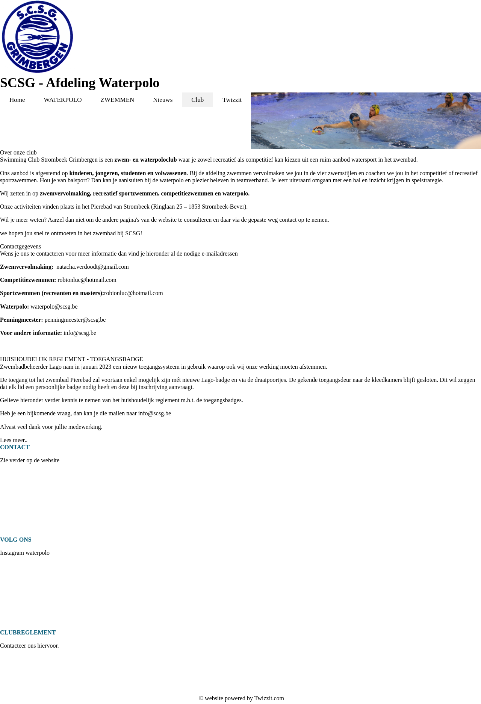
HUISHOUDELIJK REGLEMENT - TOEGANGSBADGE (71, 359)
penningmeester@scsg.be (75, 319)
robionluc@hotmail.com (86, 280)
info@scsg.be (80, 333)
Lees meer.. (13, 440)
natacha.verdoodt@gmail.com (92, 266)
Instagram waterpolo (25, 553)
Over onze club (18, 152)
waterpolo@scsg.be (53, 306)
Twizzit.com (269, 698)
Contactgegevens (20, 246)
